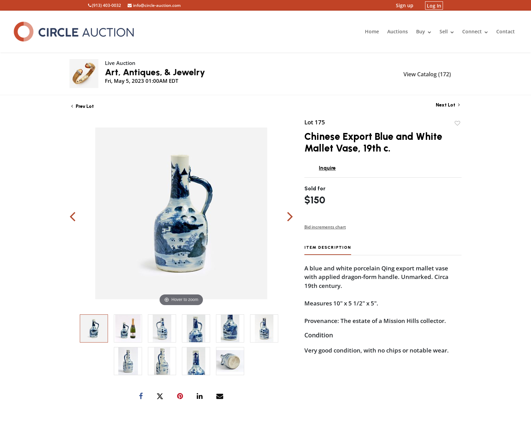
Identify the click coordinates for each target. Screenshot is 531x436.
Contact (505, 31)
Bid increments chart (325, 227)
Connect (475, 31)
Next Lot (448, 105)
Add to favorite (457, 123)
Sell (447, 31)
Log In (434, 5)
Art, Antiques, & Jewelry (155, 72)
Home (372, 31)
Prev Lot (82, 106)
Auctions (397, 31)
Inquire (327, 168)
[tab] (327, 250)
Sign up (404, 5)
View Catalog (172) (427, 74)
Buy (423, 31)
